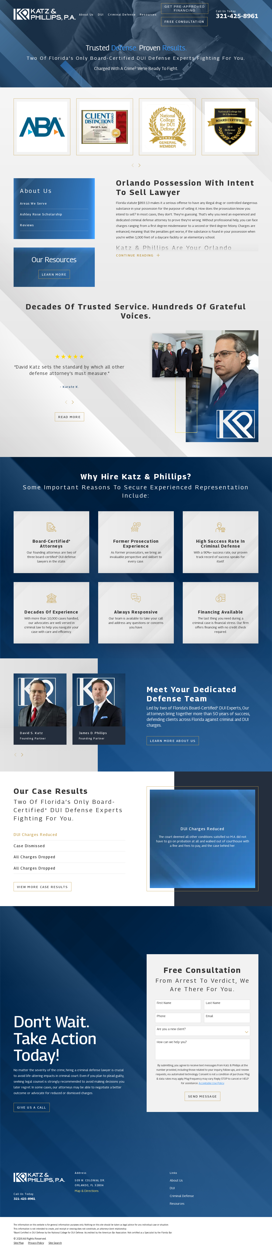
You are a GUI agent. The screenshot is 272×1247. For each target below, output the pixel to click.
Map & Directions (87, 1191)
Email (209, 1016)
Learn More (54, 274)
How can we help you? (172, 1042)
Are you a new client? (171, 1029)
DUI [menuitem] (101, 14)
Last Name (213, 1003)
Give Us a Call (31, 1107)
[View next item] (139, 165)
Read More (69, 417)
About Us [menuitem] (86, 14)
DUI (172, 1188)
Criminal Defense (182, 1196)
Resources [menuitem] (148, 14)
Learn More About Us (173, 741)
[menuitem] (54, 203)
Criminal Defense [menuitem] (122, 14)
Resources (177, 1203)
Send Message (202, 1096)
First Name (164, 1003)
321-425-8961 (237, 15)
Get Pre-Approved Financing (184, 8)
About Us (176, 1180)
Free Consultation (184, 21)
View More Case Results (42, 887)
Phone (161, 1016)
